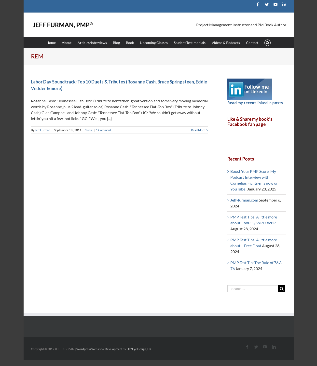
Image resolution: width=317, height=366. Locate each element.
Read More (198, 130)
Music (89, 130)
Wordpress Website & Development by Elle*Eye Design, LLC (114, 349)
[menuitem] (54, 42)
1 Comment (103, 130)
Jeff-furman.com (244, 200)
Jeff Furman (42, 130)
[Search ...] (252, 288)
